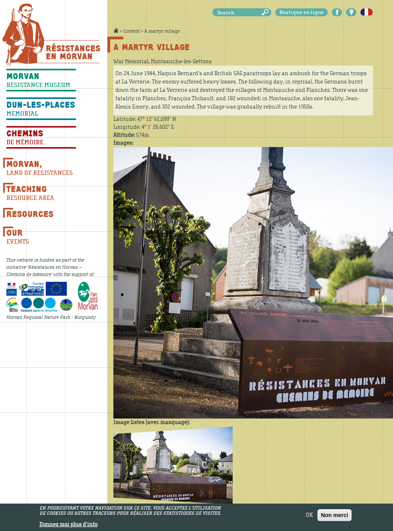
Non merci (334, 517)
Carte (351, 12)
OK (309, 517)
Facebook (337, 12)
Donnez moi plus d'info (68, 526)
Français (366, 12)
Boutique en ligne (301, 12)
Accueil (115, 30)
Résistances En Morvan (72, 52)
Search (266, 12)
